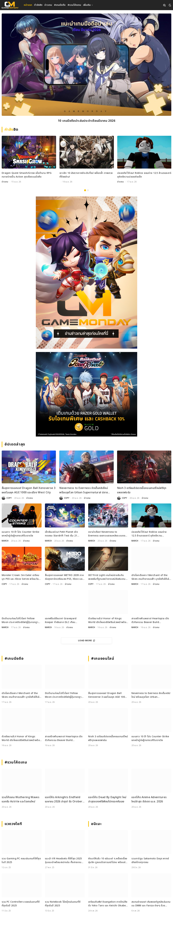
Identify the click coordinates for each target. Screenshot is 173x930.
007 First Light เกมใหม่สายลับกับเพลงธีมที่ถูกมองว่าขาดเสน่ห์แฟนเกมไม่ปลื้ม (107, 577)
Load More (86, 640)
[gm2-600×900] (86, 272)
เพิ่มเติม (87, 5)
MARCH (5, 540)
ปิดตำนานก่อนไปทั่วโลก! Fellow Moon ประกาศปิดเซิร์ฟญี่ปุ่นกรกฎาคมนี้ (21, 620)
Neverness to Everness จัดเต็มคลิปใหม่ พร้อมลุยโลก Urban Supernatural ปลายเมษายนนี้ (83, 490)
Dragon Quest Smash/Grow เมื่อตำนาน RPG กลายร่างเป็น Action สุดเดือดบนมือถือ (27, 175)
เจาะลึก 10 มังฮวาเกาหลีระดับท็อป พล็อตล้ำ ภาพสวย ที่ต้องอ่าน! (86, 175)
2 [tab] (87, 190)
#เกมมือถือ (60, 5)
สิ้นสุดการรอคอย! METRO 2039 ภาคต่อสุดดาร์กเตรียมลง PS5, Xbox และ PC (64, 577)
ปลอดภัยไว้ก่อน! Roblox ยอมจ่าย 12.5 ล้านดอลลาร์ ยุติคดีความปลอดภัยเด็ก (144, 175)
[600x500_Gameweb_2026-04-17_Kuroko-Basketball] (86, 394)
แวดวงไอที (13, 824)
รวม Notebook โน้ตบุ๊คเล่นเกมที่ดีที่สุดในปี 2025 (62, 903)
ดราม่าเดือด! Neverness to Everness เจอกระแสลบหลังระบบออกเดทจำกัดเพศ (107, 534)
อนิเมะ (96, 824)
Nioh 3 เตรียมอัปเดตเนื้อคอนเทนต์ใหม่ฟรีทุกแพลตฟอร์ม (141, 490)
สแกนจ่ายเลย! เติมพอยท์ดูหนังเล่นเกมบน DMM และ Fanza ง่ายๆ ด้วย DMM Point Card (150, 904)
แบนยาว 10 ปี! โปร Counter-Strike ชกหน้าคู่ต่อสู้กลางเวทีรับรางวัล (20, 533)
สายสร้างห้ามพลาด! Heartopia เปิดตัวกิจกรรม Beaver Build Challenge (150, 620)
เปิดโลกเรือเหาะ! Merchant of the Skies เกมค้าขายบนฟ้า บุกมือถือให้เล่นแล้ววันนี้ (151, 577)
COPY (9, 498)
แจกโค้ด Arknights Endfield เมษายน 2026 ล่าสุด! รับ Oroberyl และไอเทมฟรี (64, 799)
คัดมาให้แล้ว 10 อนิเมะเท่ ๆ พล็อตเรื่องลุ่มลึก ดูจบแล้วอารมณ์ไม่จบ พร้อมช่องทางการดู (108, 860)
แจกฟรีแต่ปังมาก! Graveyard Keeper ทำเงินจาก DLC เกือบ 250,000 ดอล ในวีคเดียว (60, 620)
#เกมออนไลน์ (102, 658)
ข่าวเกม (48, 5)
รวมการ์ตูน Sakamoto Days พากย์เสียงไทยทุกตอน (150, 860)
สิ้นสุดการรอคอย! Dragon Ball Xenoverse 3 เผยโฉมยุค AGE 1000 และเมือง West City (28, 490)
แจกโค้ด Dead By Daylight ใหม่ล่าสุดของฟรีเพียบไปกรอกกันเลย (107, 799)
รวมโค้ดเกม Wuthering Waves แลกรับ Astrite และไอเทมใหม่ (20, 799)
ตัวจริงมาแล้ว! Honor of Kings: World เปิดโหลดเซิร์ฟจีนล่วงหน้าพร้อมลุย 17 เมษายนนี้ (108, 620)
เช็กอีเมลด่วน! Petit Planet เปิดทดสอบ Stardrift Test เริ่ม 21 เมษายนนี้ (61, 534)
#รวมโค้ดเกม (74, 5)
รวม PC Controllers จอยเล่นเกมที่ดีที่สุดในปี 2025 (21, 903)
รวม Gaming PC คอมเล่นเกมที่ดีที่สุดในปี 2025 (21, 860)
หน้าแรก (28, 5)
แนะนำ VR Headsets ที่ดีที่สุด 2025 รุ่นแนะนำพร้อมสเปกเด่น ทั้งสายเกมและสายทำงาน (63, 860)
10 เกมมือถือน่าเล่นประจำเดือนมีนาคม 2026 (86, 121)
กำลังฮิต (38, 5)
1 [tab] (85, 190)
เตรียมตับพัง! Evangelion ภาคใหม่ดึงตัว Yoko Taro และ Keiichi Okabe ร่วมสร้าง (107, 904)
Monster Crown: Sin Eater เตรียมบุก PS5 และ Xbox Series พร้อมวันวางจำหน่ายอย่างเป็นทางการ (20, 577)
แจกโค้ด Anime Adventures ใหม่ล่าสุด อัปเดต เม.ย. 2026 (149, 799)
